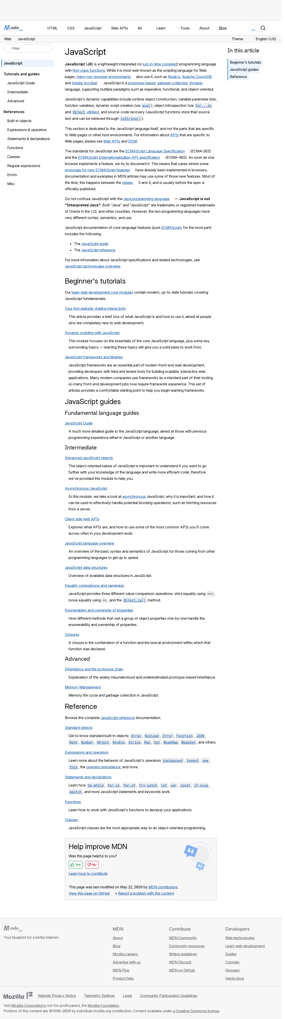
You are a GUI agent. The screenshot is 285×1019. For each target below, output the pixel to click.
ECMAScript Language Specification (155, 151)
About (118, 938)
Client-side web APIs (82, 519)
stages (127, 182)
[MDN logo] (13, 928)
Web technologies (240, 938)
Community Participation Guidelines (168, 995)
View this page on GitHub (89, 893)
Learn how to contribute (88, 873)
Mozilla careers (126, 954)
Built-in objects (19, 120)
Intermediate (81, 447)
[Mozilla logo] (18, 995)
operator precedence (103, 767)
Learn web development (245, 946)
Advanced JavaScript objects (89, 458)
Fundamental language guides (102, 413)
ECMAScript (171, 227)
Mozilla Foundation (103, 1005)
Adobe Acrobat (84, 83)
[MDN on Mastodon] (30, 964)
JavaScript (13, 63)
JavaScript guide (94, 243)
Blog (222, 28)
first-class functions (89, 70)
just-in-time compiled (160, 64)
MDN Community (183, 938)
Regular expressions (23, 165)
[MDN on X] (22, 964)
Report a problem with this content (146, 893)
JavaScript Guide (79, 423)
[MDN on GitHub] (6, 964)
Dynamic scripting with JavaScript (92, 333)
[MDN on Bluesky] (14, 964)
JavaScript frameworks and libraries (94, 357)
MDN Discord (180, 962)
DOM (132, 141)
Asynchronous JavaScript (86, 488)
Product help (124, 978)
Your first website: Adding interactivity (95, 308)
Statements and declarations (88, 777)
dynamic (196, 83)
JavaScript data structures (86, 567)
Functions (73, 802)
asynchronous (134, 496)
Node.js (174, 76)
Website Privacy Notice (57, 995)
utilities (85, 112)
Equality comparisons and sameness (94, 585)
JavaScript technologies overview (92, 266)
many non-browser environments (104, 76)
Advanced (77, 659)
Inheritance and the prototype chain (94, 669)
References (14, 111)
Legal (127, 995)
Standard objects (79, 727)
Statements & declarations (28, 138)
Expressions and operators (86, 752)
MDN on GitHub (182, 970)
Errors (12, 174)
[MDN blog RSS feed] (38, 964)
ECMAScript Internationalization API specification (119, 157)
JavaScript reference (98, 250)
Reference (238, 76)
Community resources (187, 946)
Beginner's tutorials (245, 62)
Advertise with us (127, 962)
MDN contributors (163, 887)
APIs (174, 135)
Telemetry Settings (99, 995)
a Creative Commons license (196, 1011)
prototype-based (141, 83)
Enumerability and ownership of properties (99, 610)
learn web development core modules (102, 292)
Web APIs (111, 141)
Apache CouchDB (197, 76)
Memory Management (83, 687)
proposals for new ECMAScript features (97, 170)
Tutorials (232, 962)
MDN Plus (121, 970)
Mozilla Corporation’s (28, 1005)
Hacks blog (235, 978)
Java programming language (146, 199)
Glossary (232, 970)
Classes (71, 820)
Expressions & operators (27, 129)
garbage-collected (172, 83)
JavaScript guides (244, 69)
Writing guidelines (183, 954)
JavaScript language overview (89, 543)
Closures (72, 634)
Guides (231, 954)
